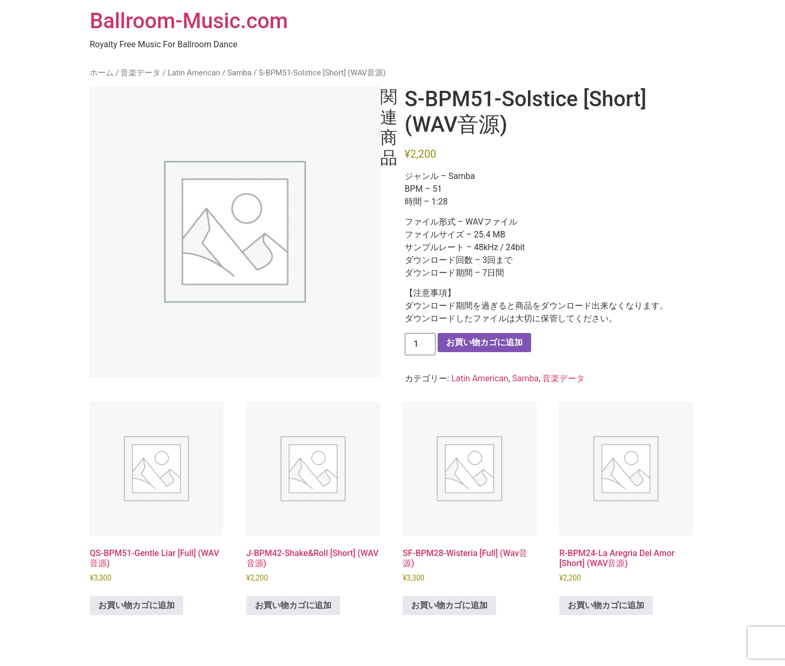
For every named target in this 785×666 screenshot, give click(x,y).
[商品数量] (420, 344)
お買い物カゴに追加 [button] (136, 605)
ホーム (102, 73)
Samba (239, 73)
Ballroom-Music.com (189, 20)
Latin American (194, 73)
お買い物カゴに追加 (484, 342)
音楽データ (140, 73)
